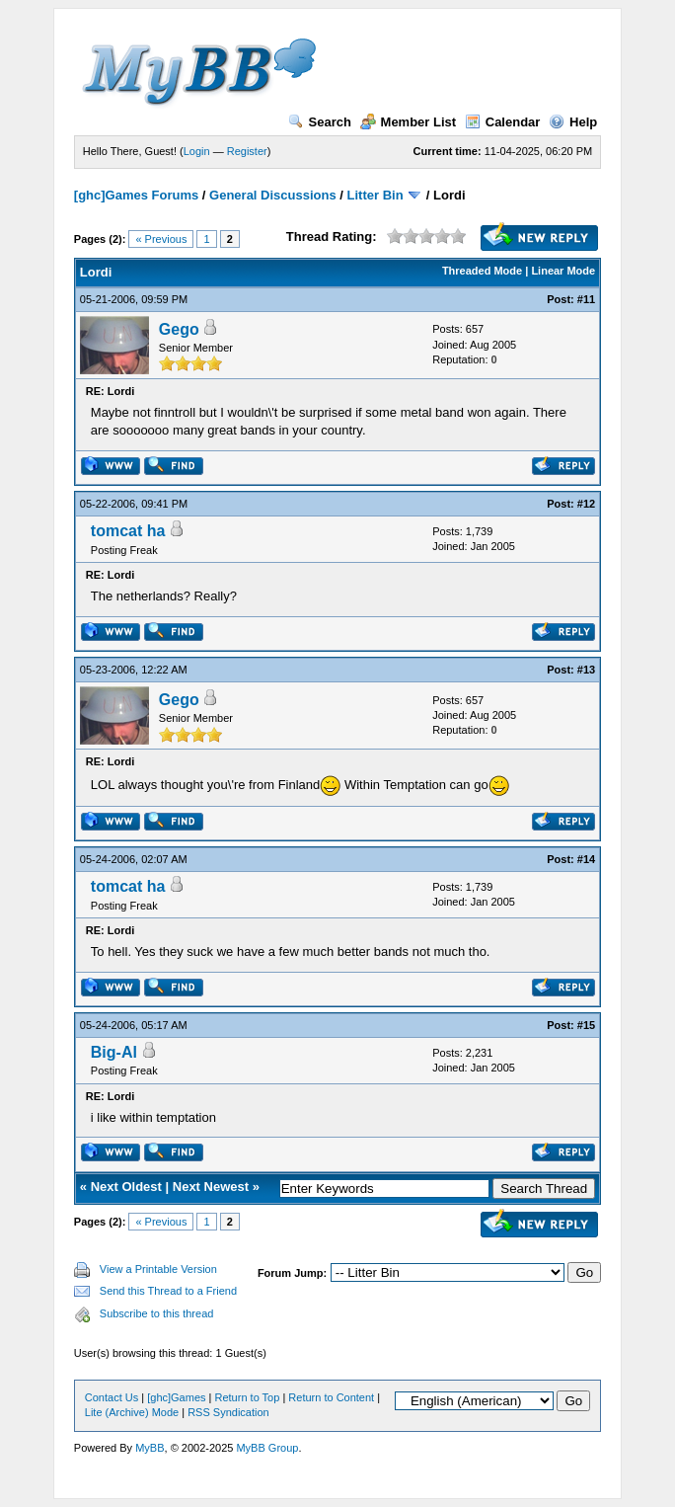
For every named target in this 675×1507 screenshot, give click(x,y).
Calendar (503, 122)
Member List (408, 122)
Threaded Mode (482, 271)
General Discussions (273, 195)
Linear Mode (563, 271)
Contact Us (111, 1397)
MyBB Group (267, 1448)
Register (247, 151)
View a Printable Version (158, 1269)
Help (573, 122)
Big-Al (114, 1052)
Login (197, 151)
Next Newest (211, 1186)
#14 (586, 859)
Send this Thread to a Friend (168, 1291)
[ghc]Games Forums (136, 195)
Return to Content (331, 1397)
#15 (586, 1025)
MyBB (149, 1448)
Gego (179, 329)
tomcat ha (128, 530)
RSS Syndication (228, 1412)
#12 (586, 504)
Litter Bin (375, 195)
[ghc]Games (176, 1397)
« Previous (161, 239)
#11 (586, 299)
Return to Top (247, 1397)
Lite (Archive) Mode (132, 1412)
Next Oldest (126, 1186)
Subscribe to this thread (157, 1313)
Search (319, 122)
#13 (586, 669)
